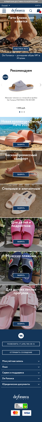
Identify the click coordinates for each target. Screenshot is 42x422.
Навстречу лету (21, 49)
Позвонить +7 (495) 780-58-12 (21, 344)
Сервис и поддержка (13, 373)
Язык (5, 367)
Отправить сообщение (21, 352)
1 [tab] (19, 112)
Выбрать (21, 145)
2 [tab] (22, 112)
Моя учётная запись (12, 361)
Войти (37, 6)
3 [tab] (24, 112)
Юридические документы (16, 384)
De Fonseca (8, 378)
